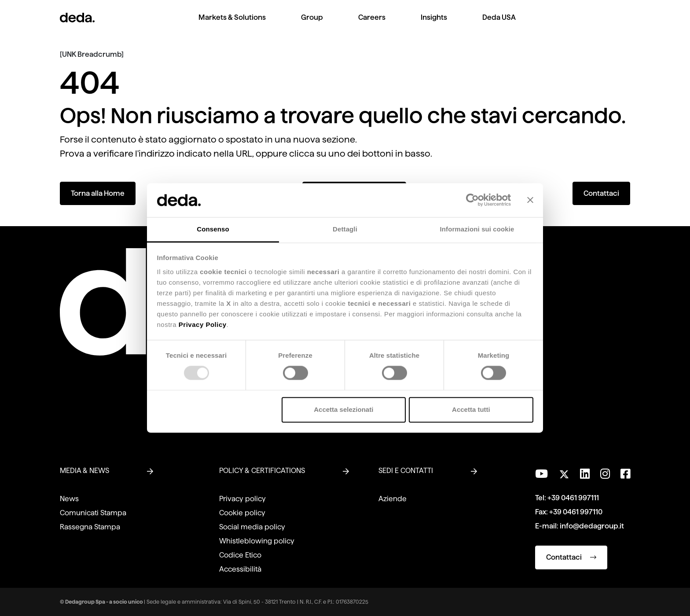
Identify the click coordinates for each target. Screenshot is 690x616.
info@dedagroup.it (592, 526)
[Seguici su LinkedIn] (585, 474)
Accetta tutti (471, 409)
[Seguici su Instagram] (605, 474)
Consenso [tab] (213, 229)
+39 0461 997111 (573, 498)
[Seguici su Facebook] (625, 474)
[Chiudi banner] (530, 200)
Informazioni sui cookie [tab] (477, 229)
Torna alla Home (98, 193)
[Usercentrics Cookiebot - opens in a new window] (472, 200)
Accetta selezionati (343, 409)
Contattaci (601, 193)
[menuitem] (232, 24)
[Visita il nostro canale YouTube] (541, 474)
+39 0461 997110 (575, 512)
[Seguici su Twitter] (563, 472)
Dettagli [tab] (345, 229)
